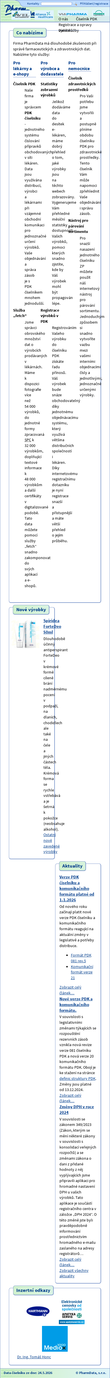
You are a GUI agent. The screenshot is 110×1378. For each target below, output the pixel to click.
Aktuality (72, 866)
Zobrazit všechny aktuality (74, 1273)
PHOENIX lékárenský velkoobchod (99, 19)
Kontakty (33, 3)
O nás (63, 18)
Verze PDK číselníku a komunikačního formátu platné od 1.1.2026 (76, 888)
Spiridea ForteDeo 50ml (52, 626)
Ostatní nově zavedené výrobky (51, 843)
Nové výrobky (31, 609)
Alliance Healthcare (44, 19)
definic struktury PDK (77, 1078)
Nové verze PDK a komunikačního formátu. (76, 1004)
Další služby (69, 30)
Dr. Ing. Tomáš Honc (34, 1356)
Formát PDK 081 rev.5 (81, 958)
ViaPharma (67, 19)
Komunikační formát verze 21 (82, 972)
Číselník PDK (86, 18)
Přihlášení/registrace (94, 3)
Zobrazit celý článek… (70, 990)
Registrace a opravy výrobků (75, 24)
